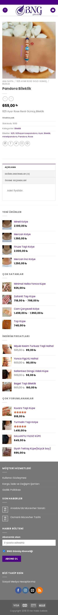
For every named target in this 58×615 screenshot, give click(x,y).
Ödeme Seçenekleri (15, 180)
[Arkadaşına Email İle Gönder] (21, 143)
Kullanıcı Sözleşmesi (14, 478)
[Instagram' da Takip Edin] (25, 590)
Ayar (40, 133)
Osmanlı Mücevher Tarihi (25, 517)
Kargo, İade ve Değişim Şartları (20, 484)
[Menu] (5, 10)
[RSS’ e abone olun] (39, 590)
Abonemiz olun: (11, 537)
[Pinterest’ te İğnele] (27, 143)
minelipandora (9, 136)
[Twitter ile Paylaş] (16, 143)
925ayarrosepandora (26, 133)
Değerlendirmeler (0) (17, 174)
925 (13, 133)
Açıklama (10, 167)
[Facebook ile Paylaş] (10, 143)
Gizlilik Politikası (11, 490)
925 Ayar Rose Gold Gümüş (32, 81)
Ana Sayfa (7, 81)
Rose (30, 136)
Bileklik (6, 83)
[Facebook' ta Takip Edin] (18, 590)
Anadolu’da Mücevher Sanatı (27, 508)
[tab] (29, 167)
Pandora (22, 136)
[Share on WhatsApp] (5, 143)
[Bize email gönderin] (32, 590)
